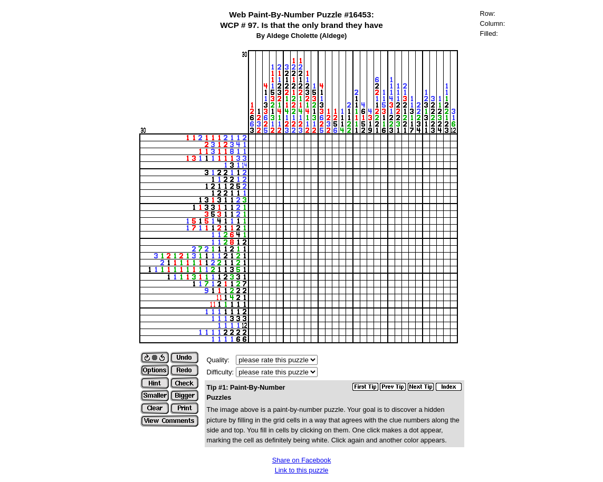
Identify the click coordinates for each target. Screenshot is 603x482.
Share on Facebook (301, 460)
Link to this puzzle (302, 470)
